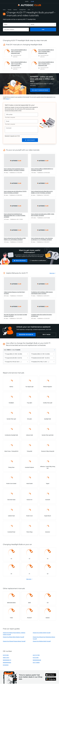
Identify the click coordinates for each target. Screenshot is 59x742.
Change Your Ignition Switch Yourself (41, 633)
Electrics (15, 9)
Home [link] (4, 9)
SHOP (26, 1)
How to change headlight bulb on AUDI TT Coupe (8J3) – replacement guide (19, 51)
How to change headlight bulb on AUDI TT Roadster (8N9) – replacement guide (46, 51)
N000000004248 (37, 661)
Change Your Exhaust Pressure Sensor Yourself (14, 642)
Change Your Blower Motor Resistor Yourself (13, 637)
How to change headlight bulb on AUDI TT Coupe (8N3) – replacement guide (19, 63)
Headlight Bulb (22, 9)
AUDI (29, 9)
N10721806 (6, 656)
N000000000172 (7, 661)
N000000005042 (7, 663)
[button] (29, 350)
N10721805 (35, 658)
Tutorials (9, 9)
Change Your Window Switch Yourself (42, 642)
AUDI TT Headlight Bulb (41, 90)
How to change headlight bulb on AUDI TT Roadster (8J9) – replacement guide (46, 63)
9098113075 (6, 658)
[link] (16, 53)
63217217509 (36, 656)
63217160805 (36, 663)
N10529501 (6, 665)
